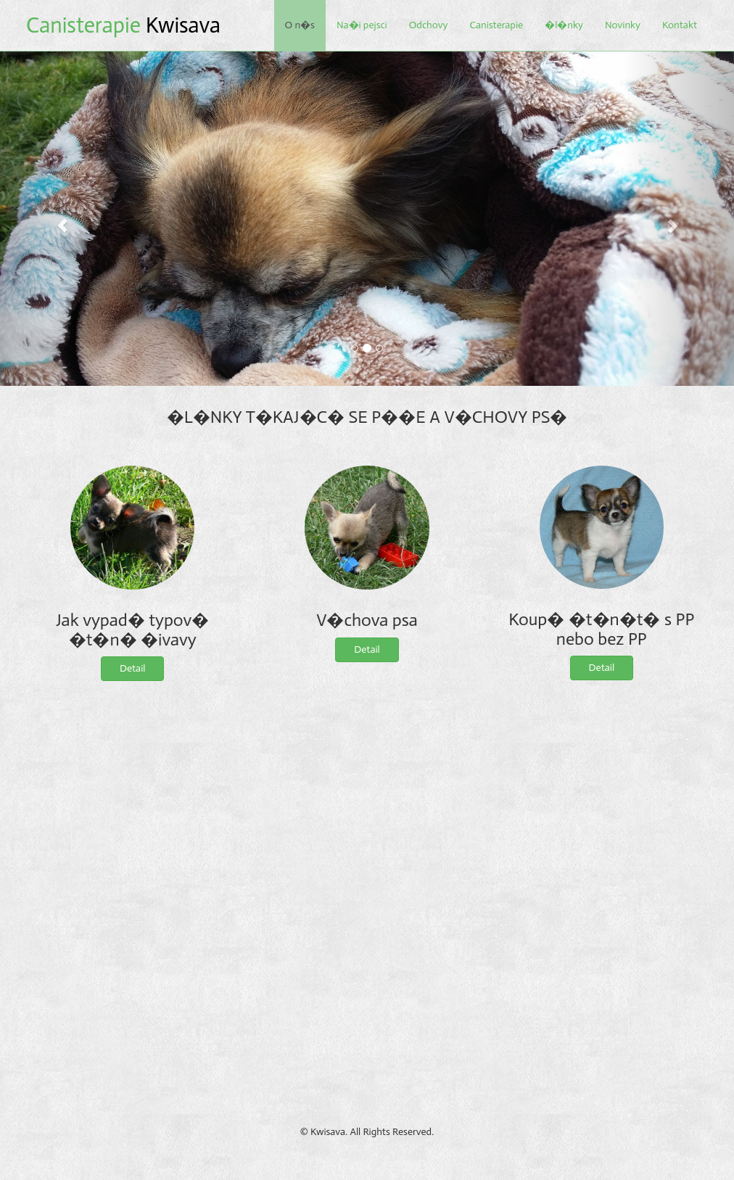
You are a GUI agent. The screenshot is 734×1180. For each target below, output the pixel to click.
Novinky (622, 25)
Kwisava (123, 25)
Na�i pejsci (362, 25)
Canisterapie (496, 25)
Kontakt (679, 25)
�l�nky (564, 25)
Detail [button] (132, 668)
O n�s (300, 25)
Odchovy (428, 25)
